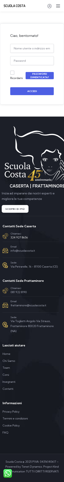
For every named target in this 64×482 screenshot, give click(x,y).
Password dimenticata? (39, 75)
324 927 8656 (19, 237)
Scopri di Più (15, 209)
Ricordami (16, 78)
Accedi (32, 91)
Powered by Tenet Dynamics (23, 466)
